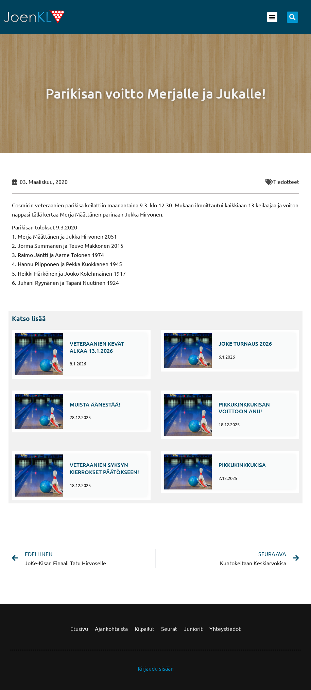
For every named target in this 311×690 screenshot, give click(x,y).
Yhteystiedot (225, 628)
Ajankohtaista (111, 628)
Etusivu (79, 628)
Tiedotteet (286, 181)
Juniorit (193, 628)
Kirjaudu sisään (156, 668)
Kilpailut (144, 628)
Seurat (169, 628)
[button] (272, 17)
